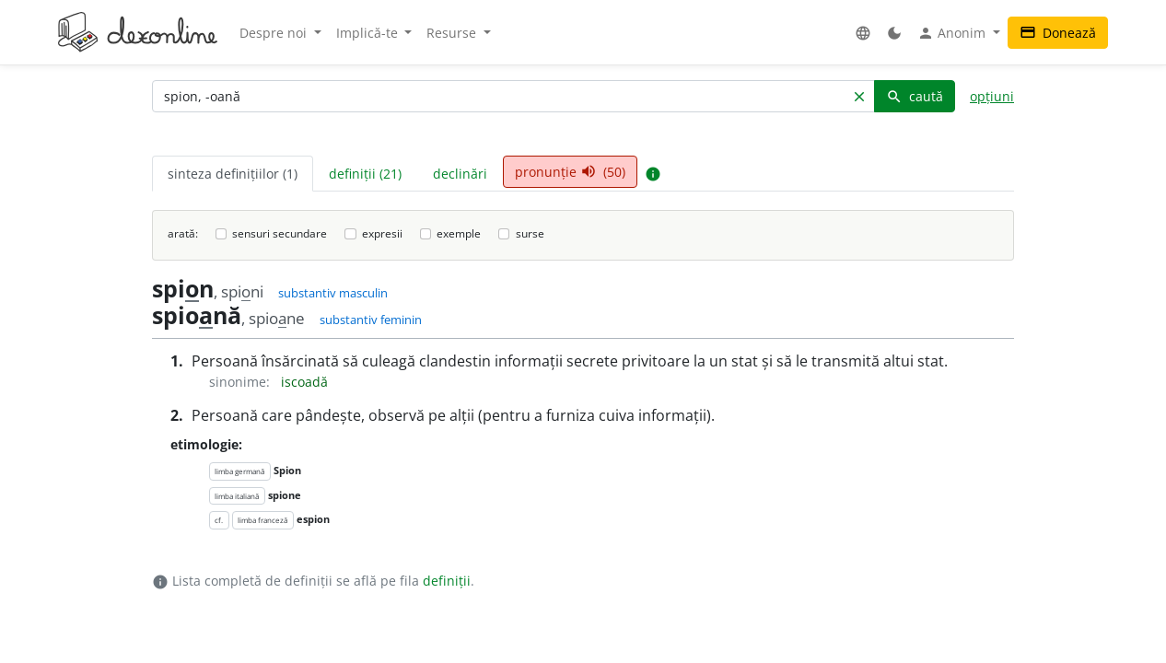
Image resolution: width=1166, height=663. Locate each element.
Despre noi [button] (274, 32)
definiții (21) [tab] (365, 173)
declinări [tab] (460, 173)
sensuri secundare (279, 233)
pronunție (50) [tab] (570, 171)
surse (530, 233)
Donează (1058, 32)
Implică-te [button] (369, 32)
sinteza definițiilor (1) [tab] (232, 173)
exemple (459, 233)
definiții (447, 580)
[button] (863, 33)
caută (914, 96)
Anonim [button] (953, 33)
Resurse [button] (453, 32)
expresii (382, 233)
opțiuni (992, 96)
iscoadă (304, 381)
